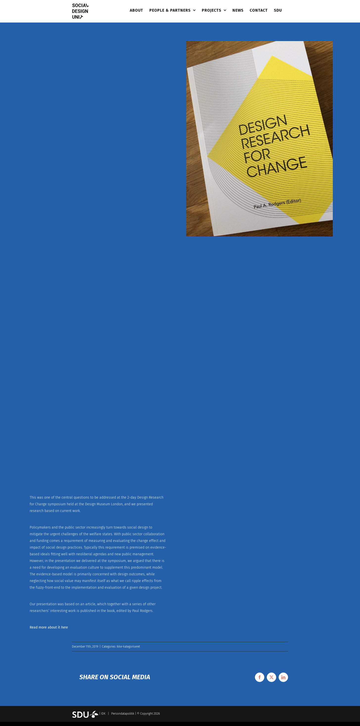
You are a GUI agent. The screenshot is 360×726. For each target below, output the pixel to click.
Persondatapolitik (122, 713)
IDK (103, 713)
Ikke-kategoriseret (128, 646)
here (64, 627)
